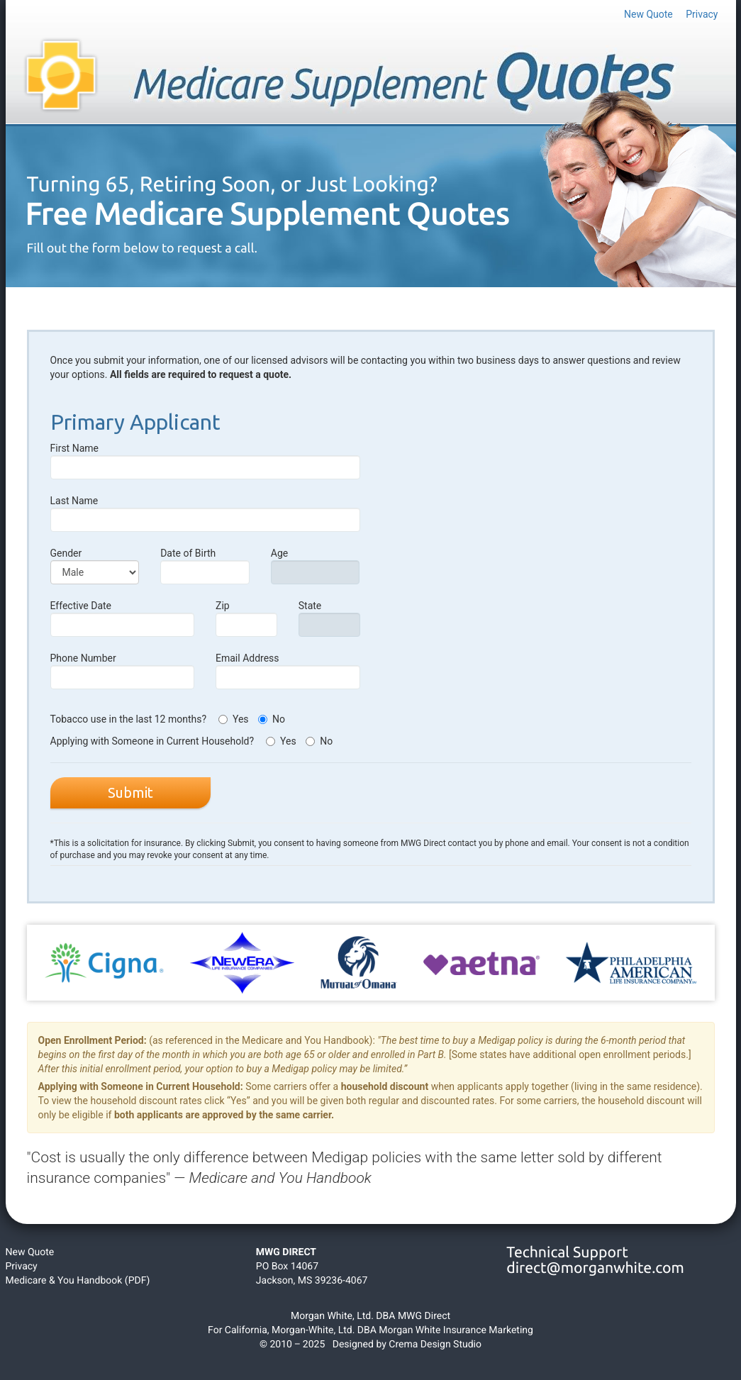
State (329, 618)
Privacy (702, 14)
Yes (233, 719)
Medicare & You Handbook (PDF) (78, 1280)
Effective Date (122, 618)
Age (315, 565)
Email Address (288, 670)
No (271, 719)
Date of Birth (205, 565)
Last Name (205, 513)
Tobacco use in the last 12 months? (129, 719)
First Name (205, 461)
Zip (246, 618)
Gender (95, 565)
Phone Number (122, 670)
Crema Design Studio (435, 1344)
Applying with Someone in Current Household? (153, 741)
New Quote (648, 14)
